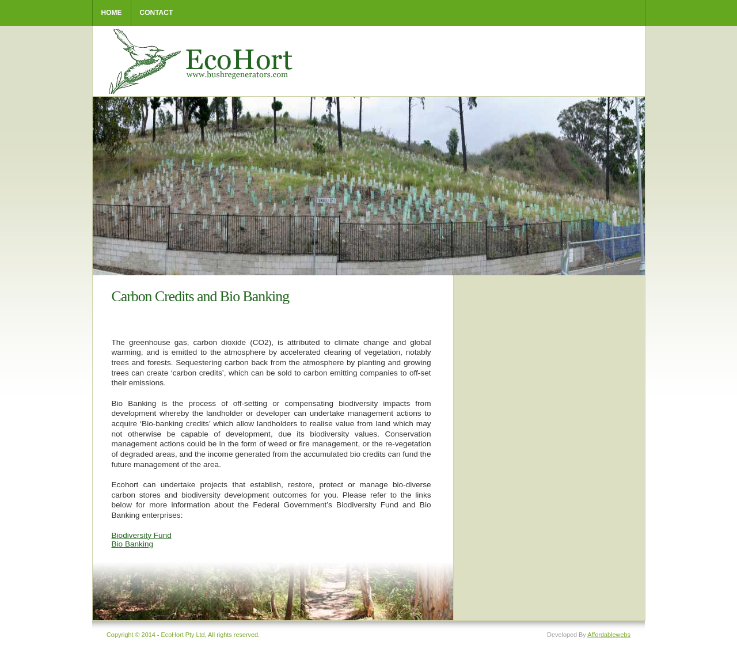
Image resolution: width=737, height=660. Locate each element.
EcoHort (203, 61)
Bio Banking (133, 544)
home (111, 13)
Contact (156, 13)
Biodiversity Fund (142, 535)
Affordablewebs (608, 634)
